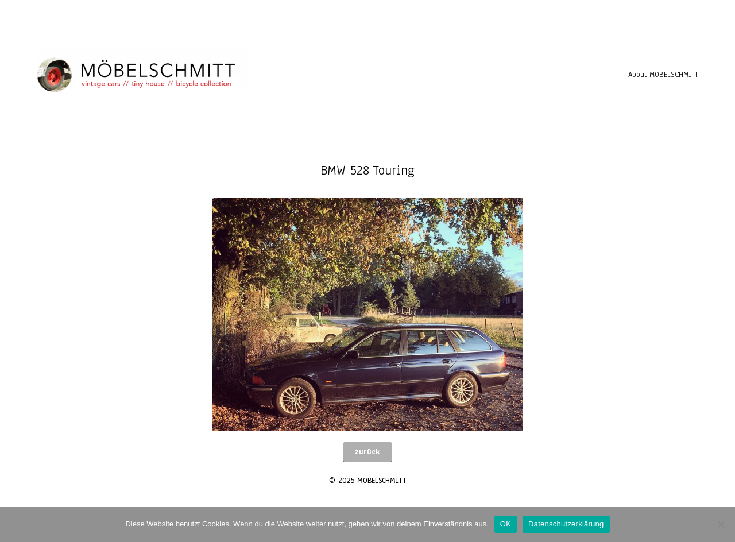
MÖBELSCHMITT (382, 480)
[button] (367, 452)
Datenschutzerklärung (566, 524)
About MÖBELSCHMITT (663, 75)
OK (505, 524)
